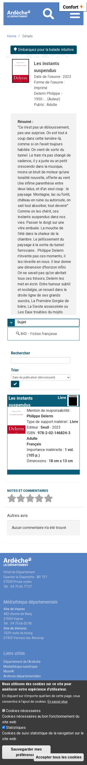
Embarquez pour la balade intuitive (43, 49)
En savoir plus (58, 701)
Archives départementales (22, 676)
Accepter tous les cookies (58, 757)
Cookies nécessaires (23, 711)
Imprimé (40, 88)
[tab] (43, 323)
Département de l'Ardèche (22, 662)
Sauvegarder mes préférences (26, 752)
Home (11, 36)
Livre (62, 397)
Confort (73, 6)
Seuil (45, 427)
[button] (43, 472)
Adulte (52, 104)
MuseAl (8, 671)
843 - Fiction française (39, 334)
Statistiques (16, 727)
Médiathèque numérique (20, 666)
